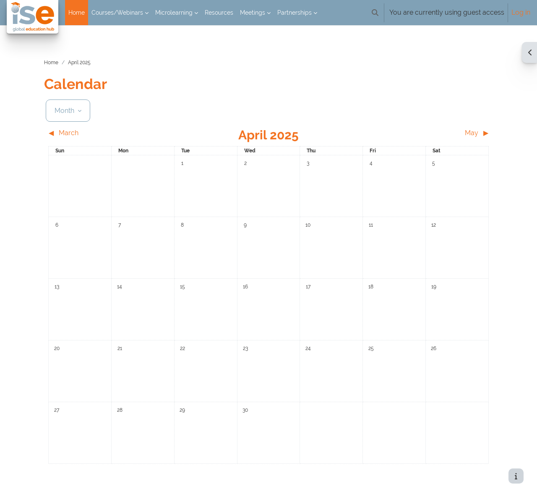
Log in (520, 12)
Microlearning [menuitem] (174, 12)
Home (62, 54)
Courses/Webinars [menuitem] (117, 12)
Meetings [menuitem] (252, 12)
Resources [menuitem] (219, 12)
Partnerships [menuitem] (294, 12)
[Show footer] (516, 476)
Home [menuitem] (76, 12)
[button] (375, 12)
